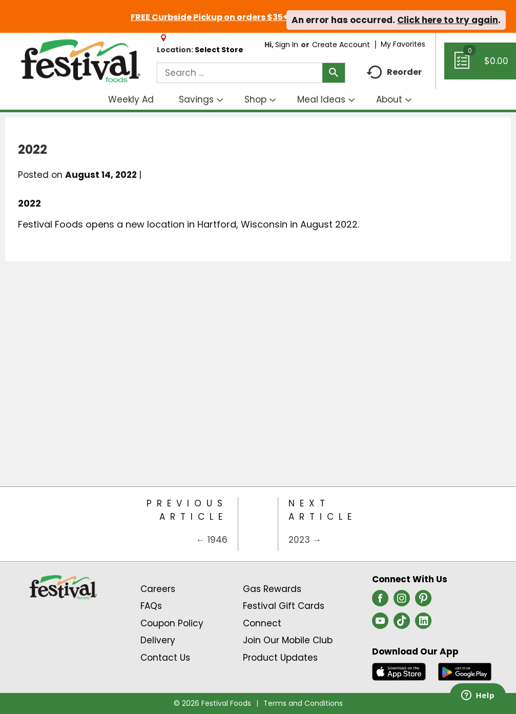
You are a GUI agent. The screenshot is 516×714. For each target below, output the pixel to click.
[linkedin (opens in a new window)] (423, 624)
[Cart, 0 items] (480, 65)
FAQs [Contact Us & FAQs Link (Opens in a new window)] (151, 606)
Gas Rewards (272, 589)
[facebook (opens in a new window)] (380, 601)
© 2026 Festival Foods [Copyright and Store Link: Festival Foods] (212, 703)
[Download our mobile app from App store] (399, 671)
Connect (262, 623)
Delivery (157, 640)
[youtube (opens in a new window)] (380, 624)
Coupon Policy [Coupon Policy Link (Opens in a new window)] (171, 623)
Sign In (286, 44)
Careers (157, 589)
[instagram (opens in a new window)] (402, 601)
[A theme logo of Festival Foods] (80, 61)
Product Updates (280, 657)
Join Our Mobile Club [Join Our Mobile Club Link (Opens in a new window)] (288, 640)
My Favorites (404, 44)
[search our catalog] (333, 73)
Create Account (341, 44)
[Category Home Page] (258, 524)
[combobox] (251, 73)
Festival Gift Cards (283, 606)
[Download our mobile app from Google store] (465, 671)
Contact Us (165, 657)
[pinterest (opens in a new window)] (423, 601)
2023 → (304, 540)
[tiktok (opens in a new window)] (402, 624)
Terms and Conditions (303, 703)
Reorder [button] (394, 72)
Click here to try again (447, 20)
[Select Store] (220, 50)
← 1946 (212, 540)
